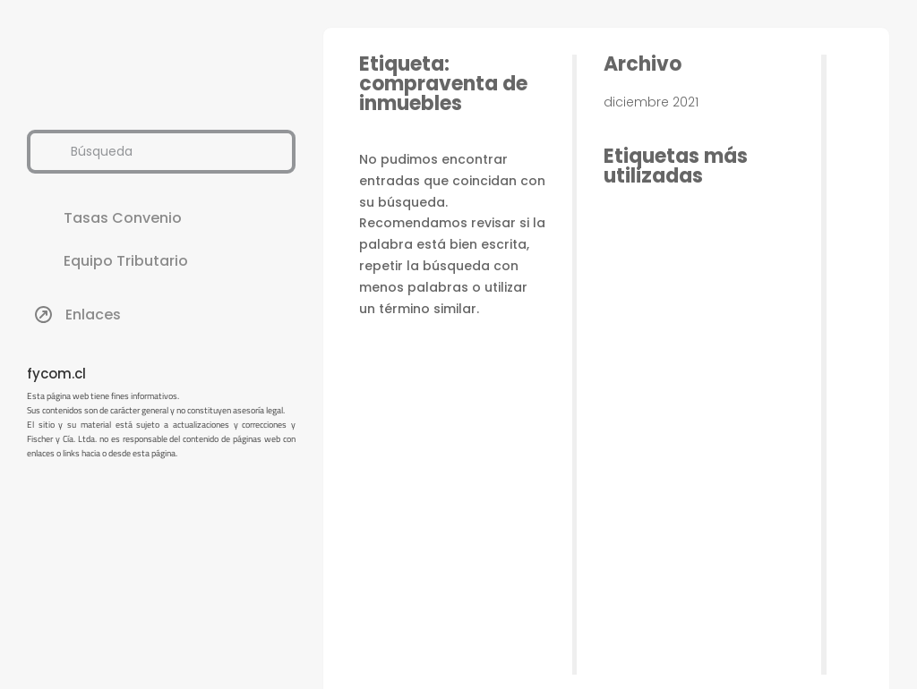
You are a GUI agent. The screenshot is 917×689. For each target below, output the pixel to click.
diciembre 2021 (651, 102)
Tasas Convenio (123, 218)
